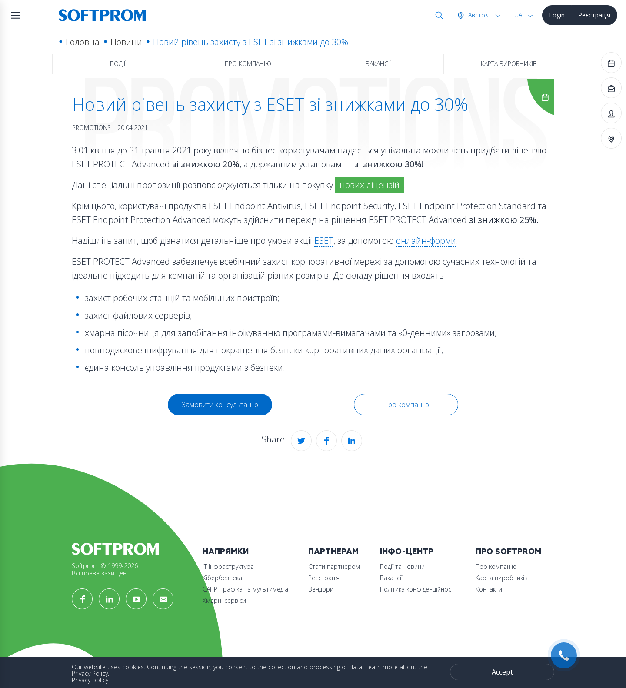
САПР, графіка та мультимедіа (245, 589)
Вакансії (378, 64)
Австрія (477, 15)
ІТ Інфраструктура (228, 566)
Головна (83, 42)
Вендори (320, 589)
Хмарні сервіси (224, 600)
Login (557, 15)
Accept (502, 672)
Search (437, 15)
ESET (323, 240)
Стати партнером (334, 566)
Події (117, 64)
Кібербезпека (222, 578)
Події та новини (402, 566)
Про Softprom (508, 552)
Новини (126, 42)
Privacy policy (90, 680)
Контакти (489, 589)
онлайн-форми (426, 240)
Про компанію (248, 64)
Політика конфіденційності (418, 589)
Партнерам (333, 552)
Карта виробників (509, 64)
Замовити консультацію (220, 404)
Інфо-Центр (406, 552)
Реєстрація (594, 15)
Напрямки (226, 552)
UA (518, 15)
